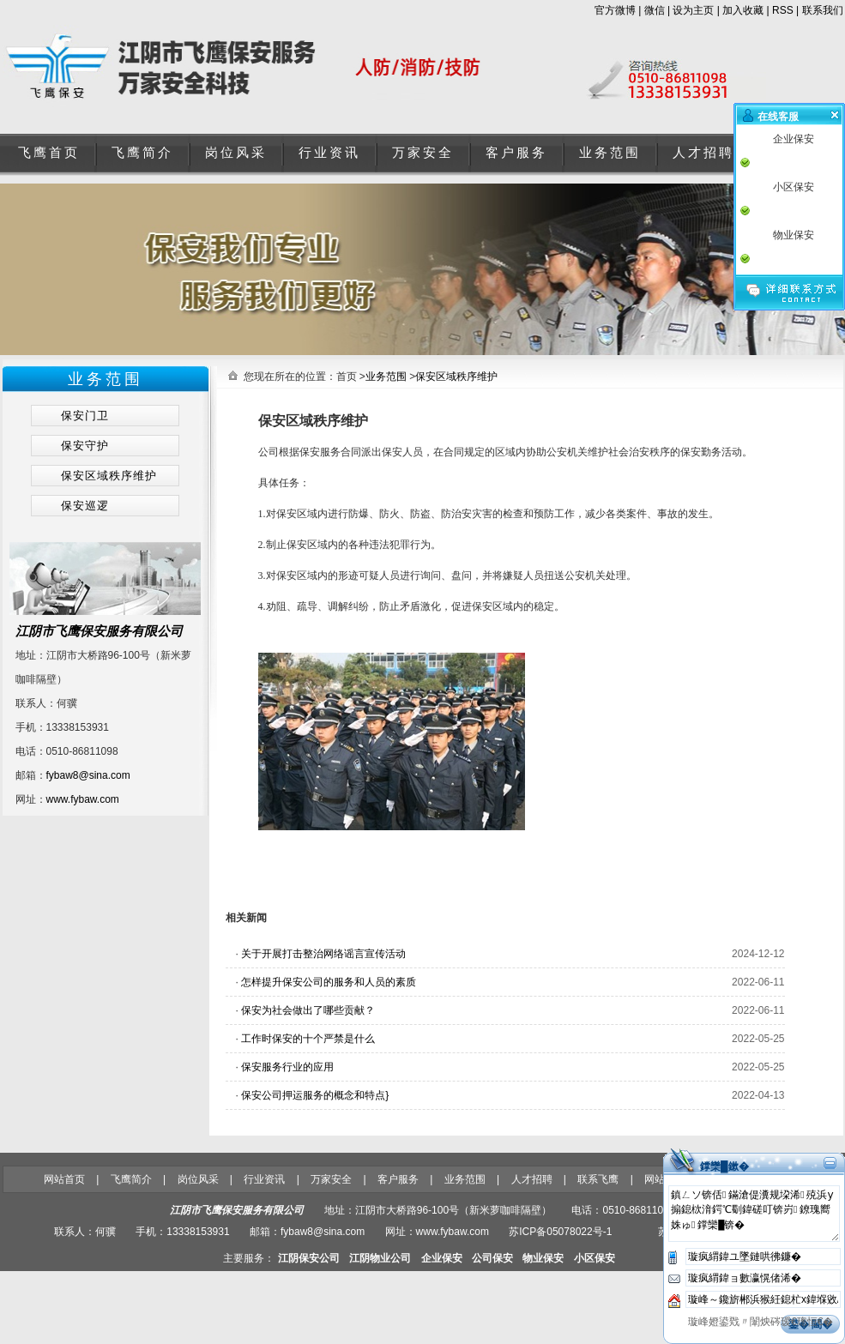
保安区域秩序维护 (456, 377)
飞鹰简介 (142, 153)
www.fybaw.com (82, 799)
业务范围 (610, 153)
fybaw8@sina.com (88, 775)
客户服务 (516, 153)
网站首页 (64, 1179)
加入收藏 (743, 10)
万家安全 (423, 153)
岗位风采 (236, 153)
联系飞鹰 (598, 1179)
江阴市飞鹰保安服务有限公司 (99, 631)
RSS (783, 10)
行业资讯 (329, 153)
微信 (654, 10)
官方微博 (615, 10)
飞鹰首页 (49, 153)
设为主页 (693, 10)
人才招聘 (703, 153)
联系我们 (822, 10)
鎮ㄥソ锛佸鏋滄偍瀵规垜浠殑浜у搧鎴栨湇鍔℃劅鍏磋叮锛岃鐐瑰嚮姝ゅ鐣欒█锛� (754, 1213)
